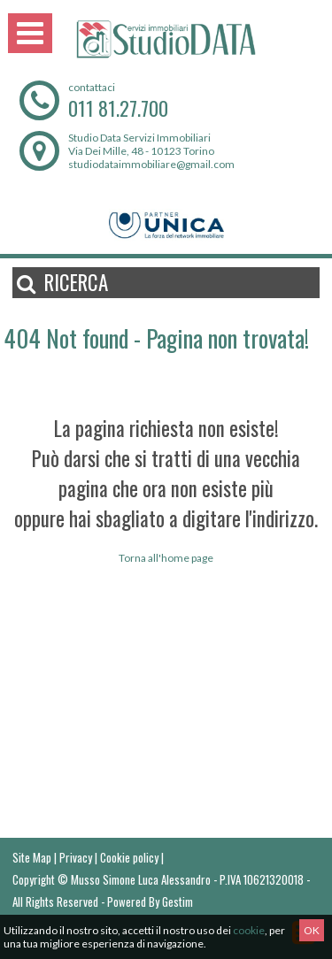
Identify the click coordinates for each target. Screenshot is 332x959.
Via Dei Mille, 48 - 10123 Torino (141, 150)
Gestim (177, 901)
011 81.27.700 (118, 108)
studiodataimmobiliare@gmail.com (151, 164)
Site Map (31, 857)
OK (312, 930)
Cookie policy (129, 857)
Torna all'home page (166, 557)
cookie (249, 930)
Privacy (75, 857)
